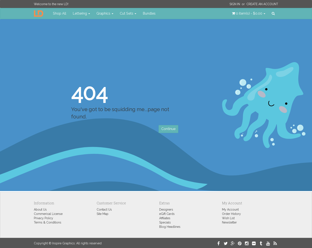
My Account (230, 209)
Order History (231, 214)
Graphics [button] (104, 13)
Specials (165, 222)
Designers (166, 209)
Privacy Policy (43, 218)
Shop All (59, 13)
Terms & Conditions (47, 222)
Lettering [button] (81, 13)
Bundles (149, 13)
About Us (40, 209)
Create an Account (262, 4)
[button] (248, 13)
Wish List (228, 218)
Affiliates (164, 218)
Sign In (235, 4)
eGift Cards (167, 214)
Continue (168, 129)
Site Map (102, 214)
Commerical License (48, 214)
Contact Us (104, 209)
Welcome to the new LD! (51, 4)
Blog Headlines (169, 226)
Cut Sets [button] (128, 13)
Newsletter (229, 222)
